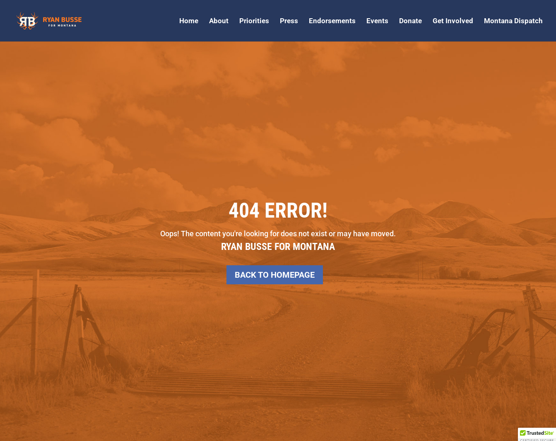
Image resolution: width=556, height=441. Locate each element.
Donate (410, 21)
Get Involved (453, 21)
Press (289, 21)
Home (188, 21)
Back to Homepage (275, 275)
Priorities (254, 21)
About (219, 21)
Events (377, 21)
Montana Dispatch (513, 21)
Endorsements (332, 21)
